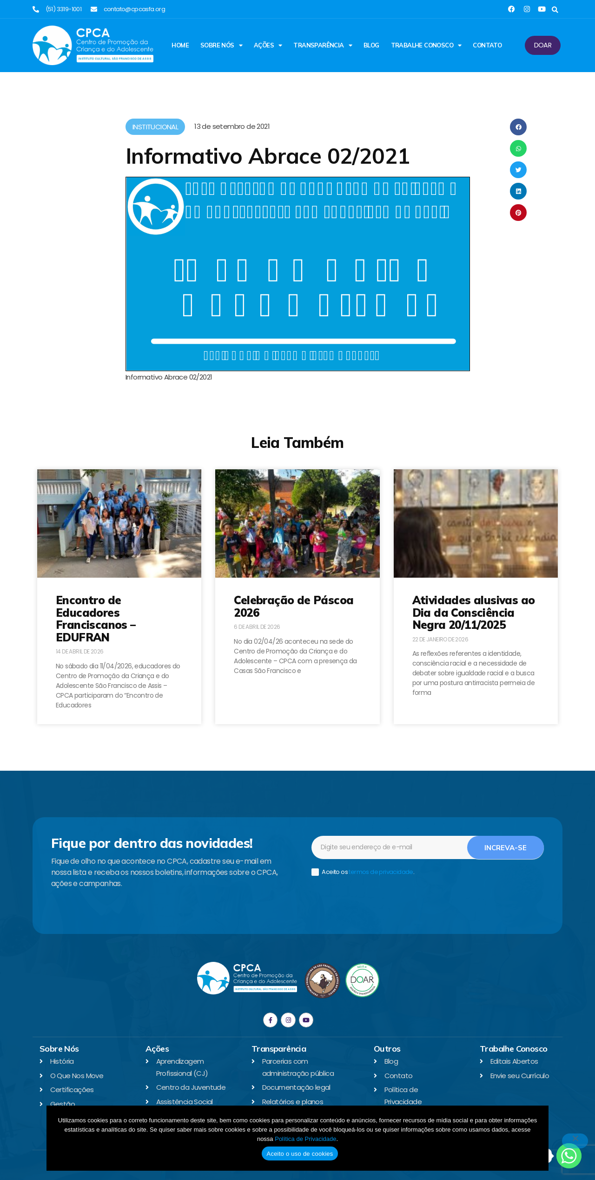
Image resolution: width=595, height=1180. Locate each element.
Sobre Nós (221, 45)
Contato (487, 45)
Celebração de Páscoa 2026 (293, 606)
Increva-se (505, 847)
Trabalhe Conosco (426, 45)
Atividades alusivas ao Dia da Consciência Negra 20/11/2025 (473, 612)
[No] (575, 1140)
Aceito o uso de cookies (299, 1153)
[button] (554, 10)
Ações (268, 45)
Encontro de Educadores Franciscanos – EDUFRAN (96, 618)
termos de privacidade (381, 871)
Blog (371, 45)
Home (180, 45)
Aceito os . (362, 872)
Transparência (322, 45)
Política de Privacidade (305, 1138)
